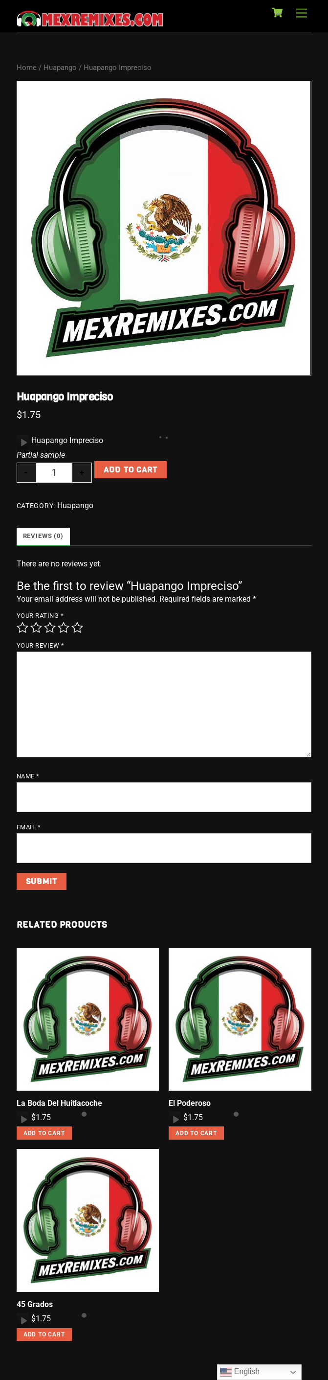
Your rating (40, 615)
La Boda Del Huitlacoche (59, 1103)
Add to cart (130, 470)
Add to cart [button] (44, 1133)
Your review (41, 645)
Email (29, 827)
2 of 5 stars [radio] (36, 627)
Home (27, 67)
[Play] (23, 442)
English (240, 1372)
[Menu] (301, 13)
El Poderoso (190, 1103)
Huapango (60, 67)
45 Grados (35, 1304)
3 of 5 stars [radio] (50, 627)
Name (28, 776)
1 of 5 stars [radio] (22, 627)
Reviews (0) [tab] (43, 535)
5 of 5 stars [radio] (77, 627)
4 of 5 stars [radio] (63, 627)
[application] (23, 442)
